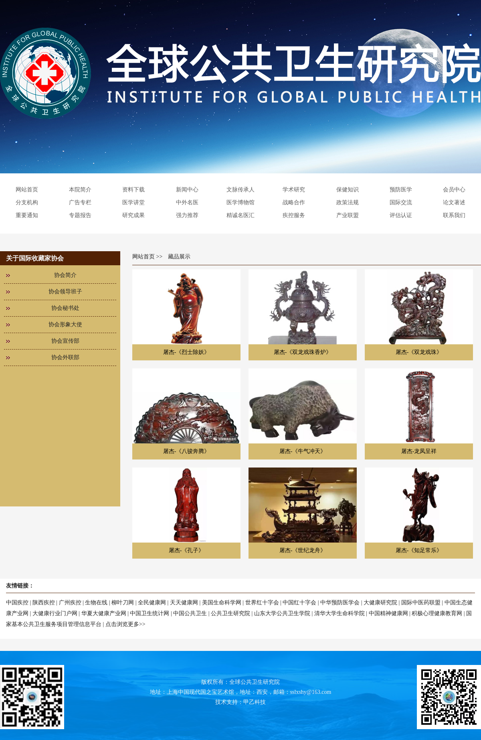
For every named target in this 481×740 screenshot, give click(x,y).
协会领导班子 (65, 292)
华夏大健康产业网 (103, 613)
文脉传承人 (240, 190)
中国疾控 (17, 603)
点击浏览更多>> (125, 624)
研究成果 (133, 215)
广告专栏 (80, 202)
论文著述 (454, 202)
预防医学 (401, 190)
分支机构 (27, 202)
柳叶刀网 (122, 603)
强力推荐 (187, 215)
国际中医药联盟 (421, 603)
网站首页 (27, 190)
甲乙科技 (254, 702)
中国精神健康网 (388, 613)
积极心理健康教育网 (437, 613)
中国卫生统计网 (149, 613)
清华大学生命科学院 (339, 613)
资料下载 (133, 190)
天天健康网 (184, 603)
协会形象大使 (65, 324)
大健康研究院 (380, 603)
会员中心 (454, 190)
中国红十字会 (299, 603)
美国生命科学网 (221, 603)
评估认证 (401, 215)
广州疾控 (70, 603)
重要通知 (27, 215)
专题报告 (80, 215)
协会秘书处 (65, 308)
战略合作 (294, 202)
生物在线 (96, 603)
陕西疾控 (43, 603)
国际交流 (401, 202)
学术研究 (294, 190)
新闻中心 (187, 190)
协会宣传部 (65, 341)
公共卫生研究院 (230, 613)
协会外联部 (65, 357)
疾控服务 (294, 215)
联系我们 (454, 215)
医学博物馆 (240, 202)
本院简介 (80, 190)
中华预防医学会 (340, 603)
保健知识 (347, 190)
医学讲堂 (133, 202)
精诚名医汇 (240, 215)
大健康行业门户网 (54, 613)
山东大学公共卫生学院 (282, 613)
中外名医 (187, 202)
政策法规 (347, 202)
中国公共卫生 (190, 613)
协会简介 (65, 275)
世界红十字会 (262, 603)
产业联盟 (347, 215)
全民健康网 (152, 603)
